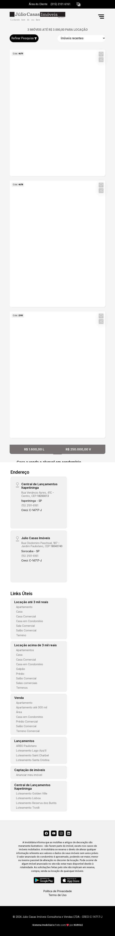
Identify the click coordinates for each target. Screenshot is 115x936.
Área (19, 712)
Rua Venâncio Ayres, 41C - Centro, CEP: (37, 494)
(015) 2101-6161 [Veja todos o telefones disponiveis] (60, 4)
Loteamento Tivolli (28, 807)
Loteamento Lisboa (28, 798)
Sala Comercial (25, 625)
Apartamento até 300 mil (31, 707)
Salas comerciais (26, 683)
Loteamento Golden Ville (31, 793)
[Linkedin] (68, 833)
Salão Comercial (26, 630)
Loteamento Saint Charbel (32, 755)
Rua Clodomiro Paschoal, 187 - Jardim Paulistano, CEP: (41, 544)
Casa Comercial (26, 616)
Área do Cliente (38, 4)
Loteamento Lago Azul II (31, 750)
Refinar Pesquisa (24, 38)
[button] (78, 4)
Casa (19, 611)
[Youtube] (54, 833)
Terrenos (22, 687)
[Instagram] (61, 833)
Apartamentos (25, 650)
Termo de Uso (57, 895)
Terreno (21, 635)
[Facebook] (46, 833)
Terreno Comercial (28, 731)
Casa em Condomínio (29, 621)
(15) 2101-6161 (29, 505)
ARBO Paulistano (26, 745)
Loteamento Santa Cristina (32, 760)
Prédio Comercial (27, 721)
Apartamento (24, 607)
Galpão (20, 668)
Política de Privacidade (57, 891)
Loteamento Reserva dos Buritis (36, 803)
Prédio (20, 673)
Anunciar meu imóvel (29, 774)
